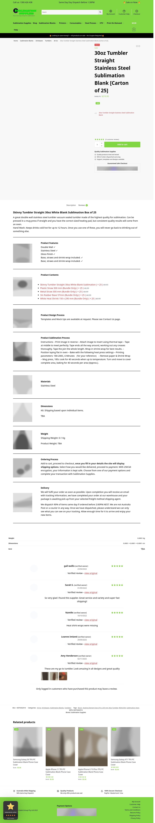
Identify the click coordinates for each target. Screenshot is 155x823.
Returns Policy (135, 812)
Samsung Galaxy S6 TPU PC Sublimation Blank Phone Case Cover (25, 762)
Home (16, 41)
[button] (136, 26)
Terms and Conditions (132, 810)
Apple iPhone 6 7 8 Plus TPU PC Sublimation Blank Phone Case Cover (91, 771)
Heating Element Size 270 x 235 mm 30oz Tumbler (100, 707)
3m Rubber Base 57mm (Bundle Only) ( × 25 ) (66, 294)
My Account (111, 12)
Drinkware (39, 41)
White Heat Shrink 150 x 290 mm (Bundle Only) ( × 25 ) (70, 298)
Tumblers (48, 41)
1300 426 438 (26, 2)
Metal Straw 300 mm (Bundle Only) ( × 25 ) (64, 291)
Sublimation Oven (133, 707)
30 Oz (56, 41)
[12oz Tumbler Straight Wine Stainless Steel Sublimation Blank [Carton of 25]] (139, 46)
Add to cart (122, 144)
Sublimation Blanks (26, 41)
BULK (80, 707)
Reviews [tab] (83, 205)
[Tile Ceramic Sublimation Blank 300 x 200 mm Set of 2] (137, 46)
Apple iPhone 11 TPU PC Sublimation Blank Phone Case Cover (58, 771)
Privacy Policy (135, 818)
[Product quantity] (97, 144)
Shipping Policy (134, 815)
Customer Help (124, 12)
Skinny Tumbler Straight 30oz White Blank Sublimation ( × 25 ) (74, 284)
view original (90, 572)
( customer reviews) (112, 139)
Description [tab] (71, 205)
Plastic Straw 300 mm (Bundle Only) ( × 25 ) (64, 287)
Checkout (136, 12)
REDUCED (122, 707)
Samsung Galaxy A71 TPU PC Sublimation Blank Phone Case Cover (123, 762)
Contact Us (136, 807)
